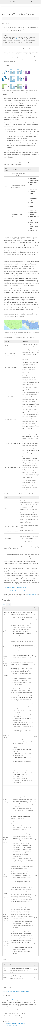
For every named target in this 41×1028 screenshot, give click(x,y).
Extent (17, 993)
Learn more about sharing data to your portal (15, 589)
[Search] (32, 1)
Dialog (3, 606)
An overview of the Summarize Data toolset (14, 1026)
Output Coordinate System (8, 993)
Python (8, 606)
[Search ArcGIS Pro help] (19, 2)
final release (17, 39)
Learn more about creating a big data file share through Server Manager (21, 593)
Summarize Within (31, 596)
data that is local (12, 560)
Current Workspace (24, 993)
